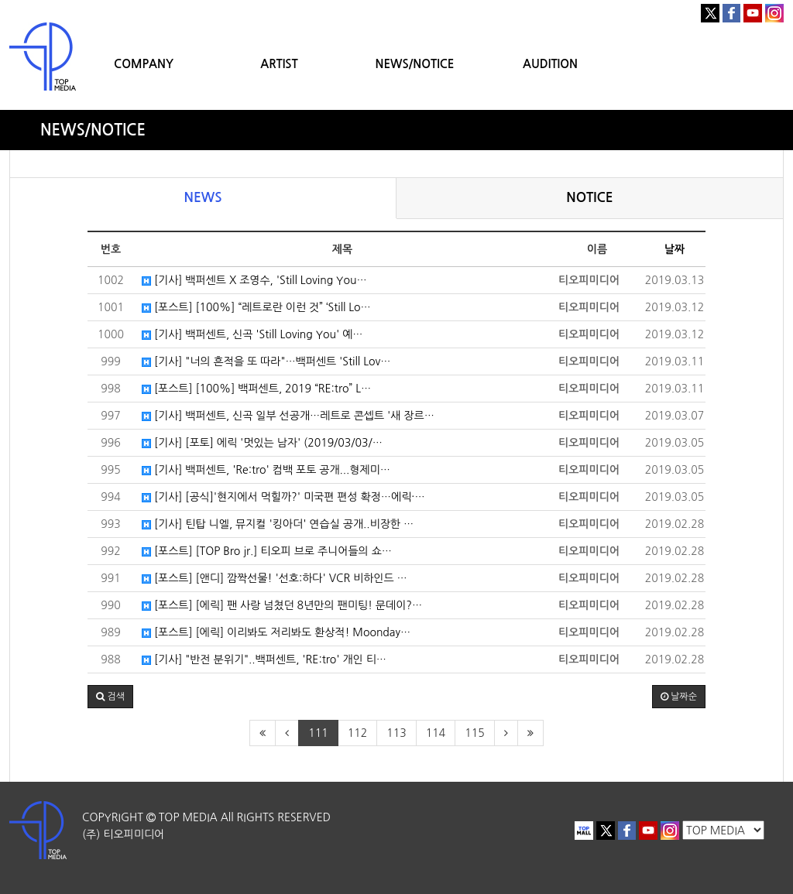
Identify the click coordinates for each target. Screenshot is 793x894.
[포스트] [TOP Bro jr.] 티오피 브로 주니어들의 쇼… (267, 551)
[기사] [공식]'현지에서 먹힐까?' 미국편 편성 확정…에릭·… (283, 497)
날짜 (674, 249)
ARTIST (278, 64)
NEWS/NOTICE (414, 64)
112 (357, 733)
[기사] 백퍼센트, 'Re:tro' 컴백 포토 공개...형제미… (266, 469)
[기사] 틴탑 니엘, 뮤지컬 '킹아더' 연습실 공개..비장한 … (278, 524)
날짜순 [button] (679, 696)
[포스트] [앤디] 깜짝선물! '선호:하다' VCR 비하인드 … (274, 578)
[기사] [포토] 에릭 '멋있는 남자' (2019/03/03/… (262, 442)
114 (435, 733)
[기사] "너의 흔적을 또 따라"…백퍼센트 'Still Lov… (266, 361)
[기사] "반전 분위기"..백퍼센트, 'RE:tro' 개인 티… (264, 659)
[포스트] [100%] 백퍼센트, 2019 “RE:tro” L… (256, 388)
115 (474, 733)
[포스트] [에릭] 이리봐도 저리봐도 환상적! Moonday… (276, 632)
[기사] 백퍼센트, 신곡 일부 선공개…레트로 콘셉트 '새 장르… (288, 415)
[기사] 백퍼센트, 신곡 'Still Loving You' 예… (252, 334)
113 (396, 733)
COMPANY (143, 64)
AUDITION (550, 64)
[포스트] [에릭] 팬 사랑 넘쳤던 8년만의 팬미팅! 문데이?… (282, 605)
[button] (110, 696)
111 (318, 733)
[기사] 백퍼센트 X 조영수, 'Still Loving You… (254, 280)
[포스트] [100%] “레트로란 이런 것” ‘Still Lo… (256, 307)
